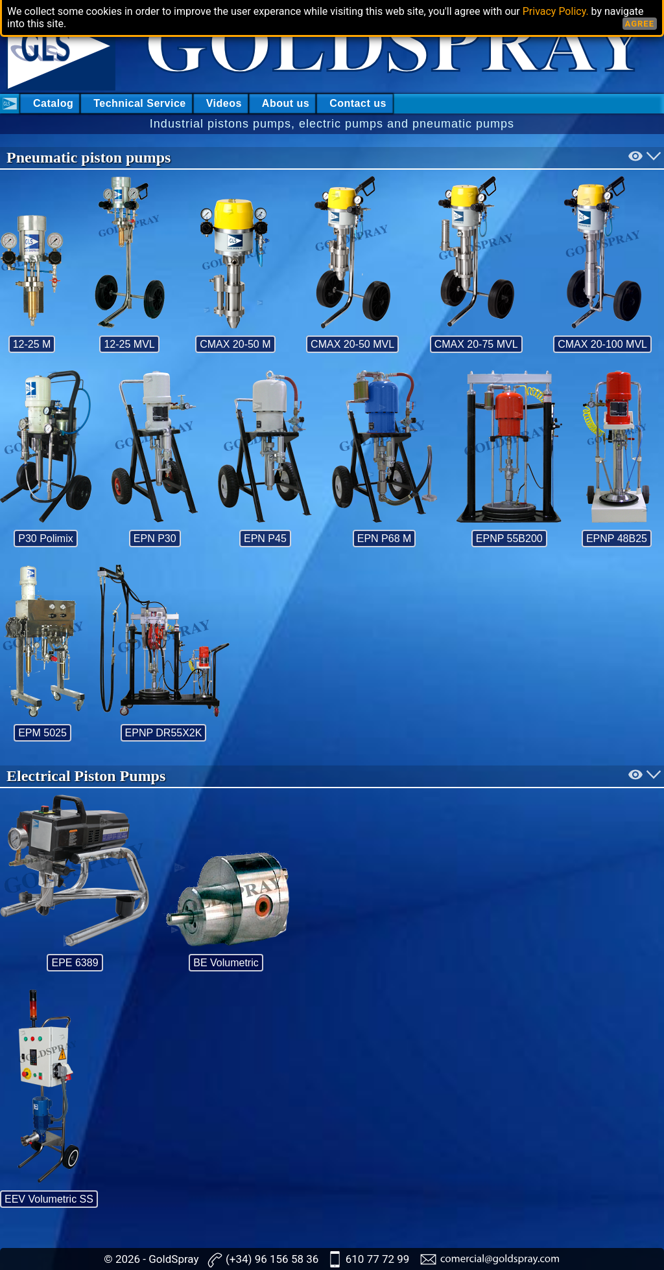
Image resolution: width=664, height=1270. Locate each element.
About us (285, 103)
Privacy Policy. (556, 11)
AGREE (639, 23)
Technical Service (139, 103)
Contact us (357, 103)
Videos (224, 103)
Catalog (53, 103)
